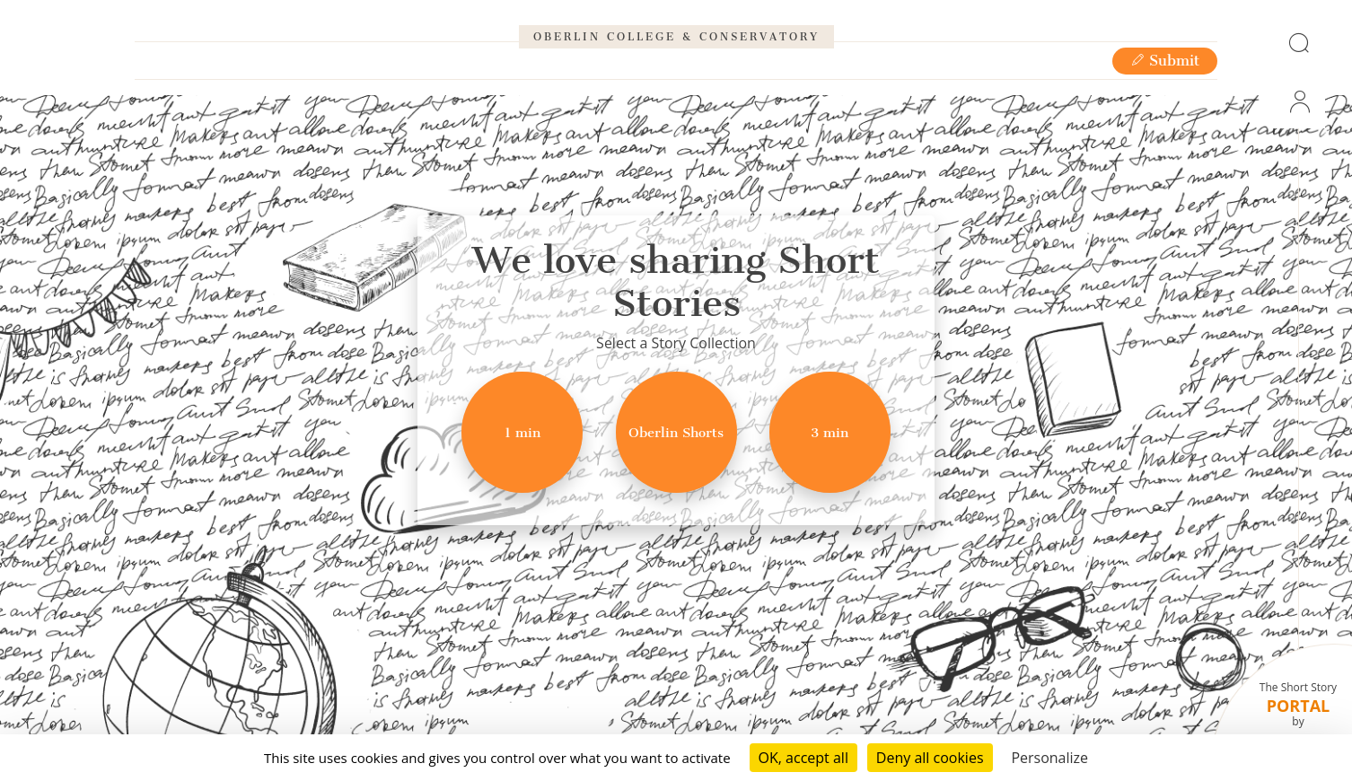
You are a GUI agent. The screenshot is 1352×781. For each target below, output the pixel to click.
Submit (1164, 118)
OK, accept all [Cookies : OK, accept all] (803, 758)
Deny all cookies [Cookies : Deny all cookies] (930, 758)
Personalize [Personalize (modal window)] (1049, 758)
